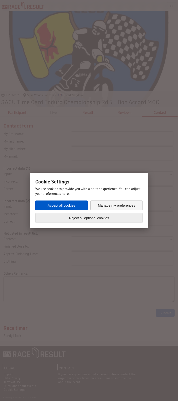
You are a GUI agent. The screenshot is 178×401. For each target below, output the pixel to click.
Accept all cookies (61, 205)
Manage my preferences (116, 205)
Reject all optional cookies (89, 218)
